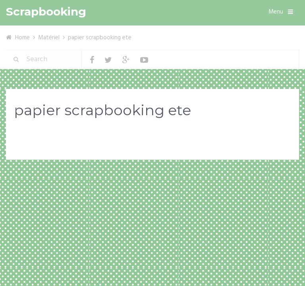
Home (22, 38)
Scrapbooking (46, 11)
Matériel (49, 38)
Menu (275, 12)
